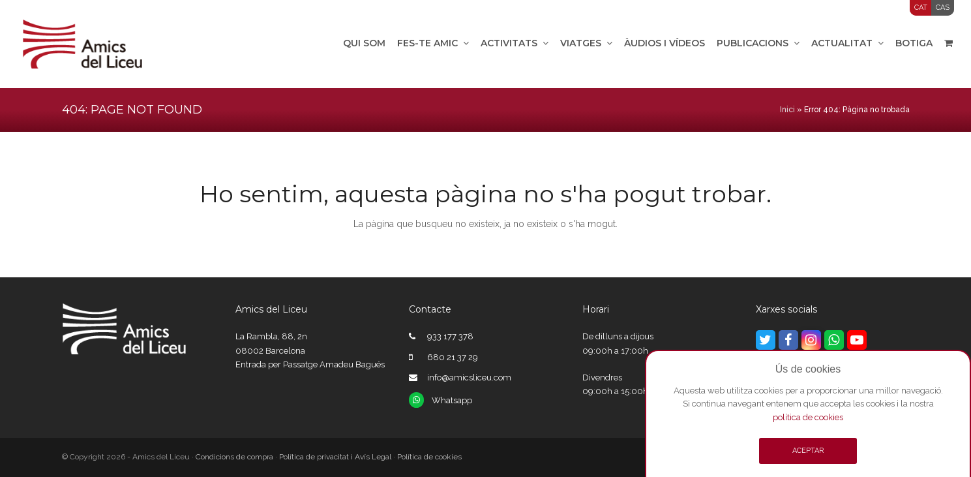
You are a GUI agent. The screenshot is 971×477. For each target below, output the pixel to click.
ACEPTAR (808, 450)
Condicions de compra (234, 456)
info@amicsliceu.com (469, 377)
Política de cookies (429, 456)
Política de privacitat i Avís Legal (335, 456)
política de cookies (808, 417)
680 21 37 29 (452, 357)
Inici (787, 109)
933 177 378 (450, 336)
